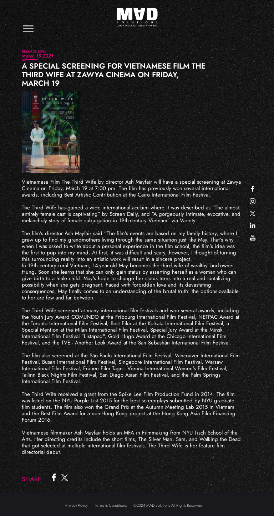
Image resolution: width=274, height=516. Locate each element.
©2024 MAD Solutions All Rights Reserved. (168, 505)
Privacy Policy (76, 505)
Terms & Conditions (111, 505)
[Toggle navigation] (28, 28)
